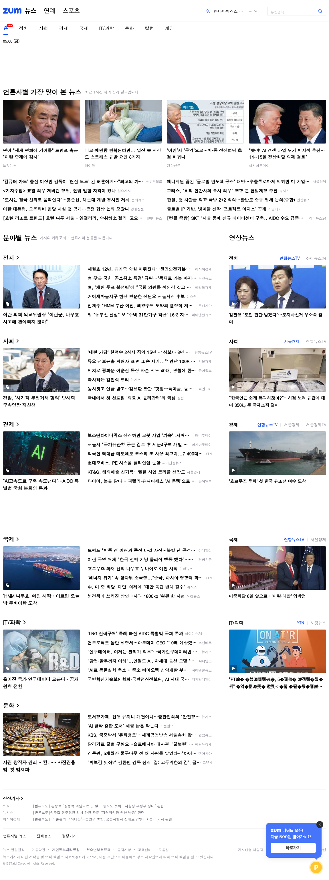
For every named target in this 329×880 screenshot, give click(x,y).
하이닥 (90, 165)
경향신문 (174, 165)
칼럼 (149, 28)
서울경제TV (316, 424)
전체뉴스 (44, 836)
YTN (300, 623)
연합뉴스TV (290, 258)
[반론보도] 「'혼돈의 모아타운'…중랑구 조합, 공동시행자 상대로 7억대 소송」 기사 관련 (102, 819)
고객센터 (145, 849)
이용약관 (38, 849)
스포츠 (71, 11)
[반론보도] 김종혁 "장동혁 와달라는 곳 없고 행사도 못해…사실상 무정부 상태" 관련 (98, 805)
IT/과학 (106, 28)
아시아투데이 (259, 165)
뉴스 (30, 11)
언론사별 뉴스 (14, 836)
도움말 (163, 849)
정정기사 (11, 798)
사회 (43, 28)
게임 (169, 28)
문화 (129, 28)
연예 (49, 11)
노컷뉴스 (10, 165)
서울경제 (291, 341)
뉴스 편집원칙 (14, 849)
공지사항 (124, 849)
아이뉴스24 (316, 258)
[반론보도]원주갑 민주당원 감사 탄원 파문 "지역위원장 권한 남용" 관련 (88, 812)
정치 (23, 28)
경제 (63, 28)
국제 (83, 28)
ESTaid (11, 863)
